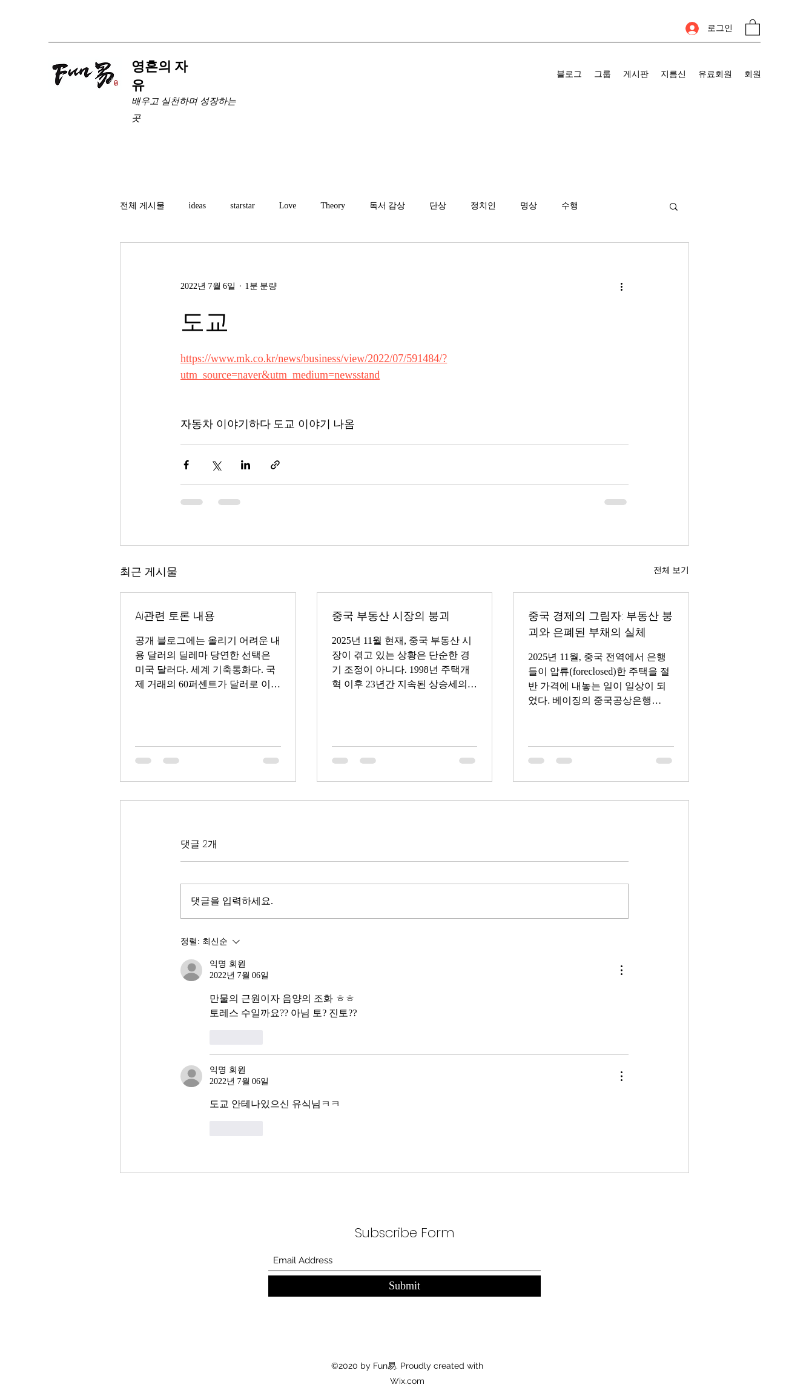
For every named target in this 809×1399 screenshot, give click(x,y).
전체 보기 (671, 570)
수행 (569, 205)
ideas (197, 205)
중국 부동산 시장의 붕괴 (391, 615)
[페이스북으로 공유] (186, 465)
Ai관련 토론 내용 (175, 615)
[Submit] (404, 1286)
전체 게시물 (142, 205)
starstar (242, 205)
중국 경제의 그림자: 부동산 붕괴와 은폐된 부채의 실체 (600, 624)
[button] (752, 27)
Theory (332, 205)
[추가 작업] (621, 286)
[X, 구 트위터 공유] (216, 465)
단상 (437, 205)
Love (288, 205)
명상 (528, 205)
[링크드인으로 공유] (245, 465)
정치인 (483, 205)
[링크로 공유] (275, 465)
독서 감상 (387, 205)
